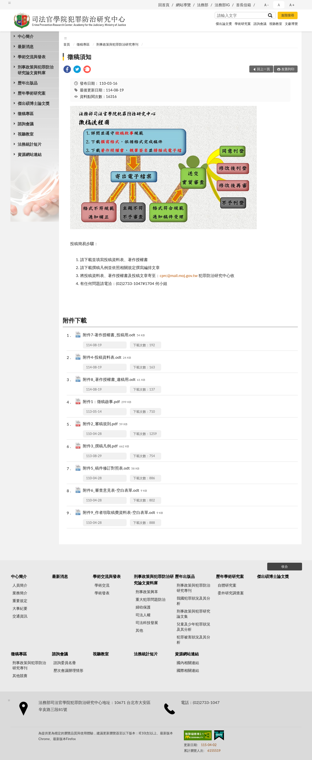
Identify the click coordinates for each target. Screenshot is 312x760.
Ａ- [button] (266, 4)
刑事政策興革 (147, 591)
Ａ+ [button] (292, 4)
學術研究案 (243, 24)
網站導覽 (183, 4)
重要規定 (19, 600)
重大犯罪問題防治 (150, 599)
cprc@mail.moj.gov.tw (179, 275)
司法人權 (143, 615)
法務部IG (222, 4)
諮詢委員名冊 (64, 662)
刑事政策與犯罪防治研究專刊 (117, 44)
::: (9, 2)
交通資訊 (19, 616)
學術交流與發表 (32, 56)
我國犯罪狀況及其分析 (193, 601)
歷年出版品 (28, 82)
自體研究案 (227, 585)
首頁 (66, 44)
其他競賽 (19, 675)
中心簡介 (26, 36)
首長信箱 (243, 4)
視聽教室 (275, 24)
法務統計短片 (30, 144)
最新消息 (26, 46)
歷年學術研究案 (32, 93)
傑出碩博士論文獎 (34, 103)
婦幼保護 (143, 607)
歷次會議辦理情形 (68, 670)
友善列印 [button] (287, 69)
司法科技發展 (147, 622)
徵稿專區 (26, 113)
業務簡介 (19, 593)
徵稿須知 (79, 56)
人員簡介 (19, 585)
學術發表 (102, 593)
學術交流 (102, 585)
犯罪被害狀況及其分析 (193, 639)
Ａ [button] (279, 4)
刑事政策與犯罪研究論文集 (193, 614)
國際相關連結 (188, 670)
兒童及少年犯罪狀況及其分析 (193, 626)
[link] (67, 70)
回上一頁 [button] (263, 69)
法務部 (202, 4)
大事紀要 (19, 608)
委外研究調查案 (231, 593)
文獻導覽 (291, 24)
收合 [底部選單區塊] (284, 566)
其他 (139, 630)
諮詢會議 (260, 24)
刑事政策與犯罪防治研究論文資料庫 (35, 70)
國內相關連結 (188, 662)
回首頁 (163, 4)
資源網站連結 (30, 154)
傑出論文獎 (224, 24)
